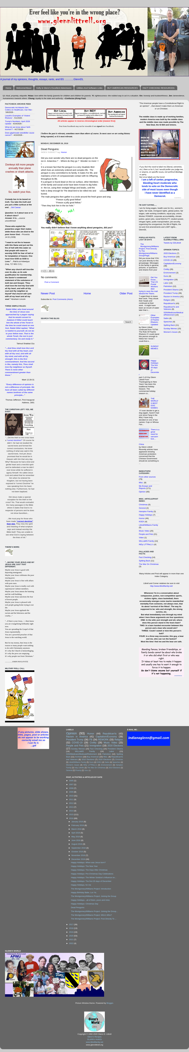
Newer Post (48, 293)
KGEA (141, 521)
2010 (71, 796)
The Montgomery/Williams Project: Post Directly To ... (93, 919)
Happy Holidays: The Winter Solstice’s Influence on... (93, 877)
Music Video (144, 531)
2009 (71, 792)
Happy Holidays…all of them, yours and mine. (90, 900)
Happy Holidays (145, 515)
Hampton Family (146, 511)
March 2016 (76, 829)
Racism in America (172, 296)
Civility (166, 269)
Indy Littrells (79, 768)
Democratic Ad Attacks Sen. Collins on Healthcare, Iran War (18, 108)
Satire (166, 318)
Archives (78, 757)
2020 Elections (170, 253)
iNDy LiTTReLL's (146, 544)
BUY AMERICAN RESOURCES (122, 88)
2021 (71, 939)
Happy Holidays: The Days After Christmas (89, 870)
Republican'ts (169, 303)
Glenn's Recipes (94, 1037)
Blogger (110, 1003)
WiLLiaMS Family (146, 541)
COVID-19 (168, 260)
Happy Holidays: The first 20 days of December (91, 881)
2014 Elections (114, 768)
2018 (71, 928)
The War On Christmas (149, 564)
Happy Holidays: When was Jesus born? (88, 862)
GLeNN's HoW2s (94, 1039)
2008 (71, 788)
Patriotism (168, 286)
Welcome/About (24, 88)
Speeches (168, 322)
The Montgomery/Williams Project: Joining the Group (93, 896)
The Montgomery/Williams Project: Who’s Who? (91, 915)
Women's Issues (171, 332)
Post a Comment (52, 282)
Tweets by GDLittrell (172, 243)
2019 (71, 932)
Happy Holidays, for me (81, 885)
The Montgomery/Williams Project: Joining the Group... (94, 911)
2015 (71, 814)
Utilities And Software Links (89, 88)
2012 (71, 803)
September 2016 (78, 848)
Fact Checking (145, 557)
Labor (166, 283)
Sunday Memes (170, 328)
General (142, 508)
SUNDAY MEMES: (155, 347)
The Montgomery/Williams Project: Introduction (91, 889)
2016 (71, 818)
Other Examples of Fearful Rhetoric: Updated (155, 320)
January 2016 (77, 822)
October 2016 (77, 852)
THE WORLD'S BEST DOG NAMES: (154, 403)
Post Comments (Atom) (63, 299)
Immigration (169, 279)
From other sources (147, 477)
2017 (71, 924)
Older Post (126, 293)
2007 (71, 784)
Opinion (142, 492)
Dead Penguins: (78, 907)
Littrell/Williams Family (148, 525)
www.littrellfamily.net (94, 1042)
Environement (170, 273)
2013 (71, 807)
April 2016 (76, 833)
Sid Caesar (16, 207)
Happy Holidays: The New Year (84, 866)
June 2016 (76, 840)
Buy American (170, 257)
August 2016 (77, 844)
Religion (167, 300)
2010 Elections (88, 759)
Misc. (141, 482)
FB (90, 739)
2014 (71, 811)
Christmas (143, 504)
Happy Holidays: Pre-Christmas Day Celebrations (92, 874)
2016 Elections (115, 745)
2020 (71, 936)
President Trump (171, 293)
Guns (166, 276)
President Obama (171, 290)
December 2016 (78, 859)
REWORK (103, 739)
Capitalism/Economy (172, 263)
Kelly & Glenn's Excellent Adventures (54, 88)
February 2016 (78, 825)
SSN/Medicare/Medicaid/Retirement (173, 313)
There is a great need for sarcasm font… (155, 434)
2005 (71, 781)
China (141, 444)
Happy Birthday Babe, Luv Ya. (84, 892)
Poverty (78, 770)
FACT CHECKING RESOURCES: (159, 88)
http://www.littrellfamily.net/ (161, 586)
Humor (64, 152)
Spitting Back (144, 561)
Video (141, 538)
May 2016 (75, 837)
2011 (71, 799)
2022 (71, 943)
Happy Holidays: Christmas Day (84, 904)
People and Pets (146, 534)
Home (8, 88)
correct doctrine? (14, 440)
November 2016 (78, 855)
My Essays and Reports (145, 487)
